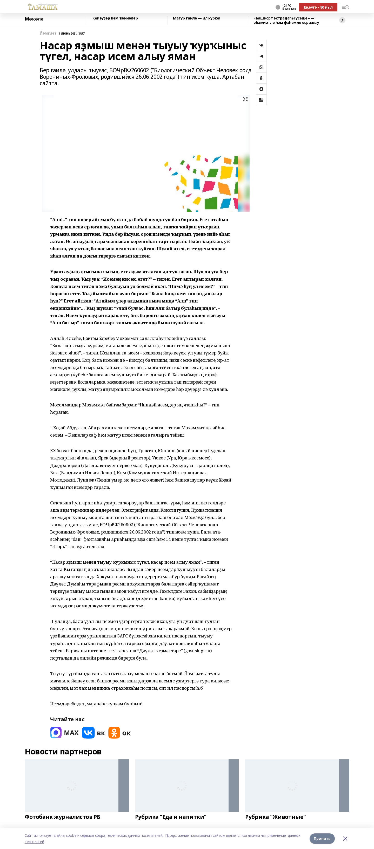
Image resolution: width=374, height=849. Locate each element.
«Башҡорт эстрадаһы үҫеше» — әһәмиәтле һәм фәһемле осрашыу (286, 20)
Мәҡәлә (34, 19)
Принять (322, 838)
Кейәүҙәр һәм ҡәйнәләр (115, 18)
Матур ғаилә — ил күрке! (196, 18)
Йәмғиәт (48, 33)
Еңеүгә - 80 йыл (318, 7)
